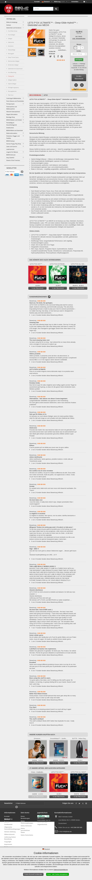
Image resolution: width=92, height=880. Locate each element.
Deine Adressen (26, 826)
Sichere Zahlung (10, 831)
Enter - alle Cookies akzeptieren (57, 874)
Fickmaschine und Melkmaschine (11, 108)
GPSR (46, 95)
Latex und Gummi (11, 146)
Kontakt (37, 1)
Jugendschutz (42, 824)
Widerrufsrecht (9, 834)
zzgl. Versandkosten (78, 38)
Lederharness (10, 149)
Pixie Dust (10, 95)
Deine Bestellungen (25, 817)
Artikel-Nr (52, 51)
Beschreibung (35, 95)
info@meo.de (67, 831)
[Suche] (56, 9)
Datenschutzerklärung (61, 869)
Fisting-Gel (11, 76)
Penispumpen (10, 104)
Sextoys (8, 25)
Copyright (7, 841)
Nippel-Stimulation (12, 114)
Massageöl (11, 53)
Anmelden (74, 1)
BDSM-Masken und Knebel (14, 120)
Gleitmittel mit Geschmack (15, 68)
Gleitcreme (11, 42)
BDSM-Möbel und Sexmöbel (14, 130)
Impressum (8, 844)
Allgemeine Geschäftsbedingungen (12, 828)
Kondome (10, 46)
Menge (79, 44)
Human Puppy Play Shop (13, 144)
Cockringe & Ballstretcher (13, 98)
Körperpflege (11, 50)
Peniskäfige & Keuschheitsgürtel (11, 124)
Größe (79, 51)
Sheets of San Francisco (13, 160)
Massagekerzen (12, 91)
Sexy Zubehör (10, 157)
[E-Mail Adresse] (12, 172)
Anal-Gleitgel (11, 35)
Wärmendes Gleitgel (13, 61)
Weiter (86, 275)
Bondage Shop (10, 117)
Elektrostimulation (11, 133)
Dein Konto (25, 813)
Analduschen (10, 127)
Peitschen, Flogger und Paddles (13, 137)
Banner (6, 822)
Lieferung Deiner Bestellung (10, 838)
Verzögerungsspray (13, 87)
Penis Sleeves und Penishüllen (15, 101)
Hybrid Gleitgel (12, 84)
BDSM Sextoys (10, 141)
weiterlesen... (62, 50)
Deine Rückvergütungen (27, 822)
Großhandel (8, 824)
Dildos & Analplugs (11, 22)
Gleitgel (10, 38)
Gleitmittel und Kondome (13, 28)
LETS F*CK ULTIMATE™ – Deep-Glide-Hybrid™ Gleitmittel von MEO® (54, 235)
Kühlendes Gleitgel (13, 65)
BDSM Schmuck (10, 155)
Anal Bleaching (12, 72)
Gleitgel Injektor (12, 80)
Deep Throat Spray (13, 57)
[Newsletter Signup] (22, 172)
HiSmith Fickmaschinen (13, 111)
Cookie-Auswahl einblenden (33, 874)
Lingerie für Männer (12, 152)
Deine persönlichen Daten (25, 830)
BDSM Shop (8, 819)
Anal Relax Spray (12, 31)
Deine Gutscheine (27, 835)
